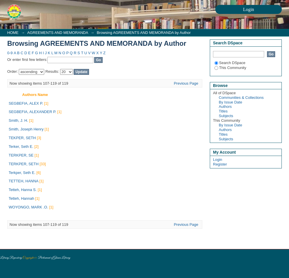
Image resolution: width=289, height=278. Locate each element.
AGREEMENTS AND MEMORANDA (57, 32)
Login (217, 159)
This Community (230, 68)
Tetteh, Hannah (21, 198)
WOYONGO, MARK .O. (28, 207)
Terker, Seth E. (21, 146)
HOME (12, 32)
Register (220, 164)
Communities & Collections (241, 97)
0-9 (10, 53)
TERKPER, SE (21, 155)
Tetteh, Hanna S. (23, 190)
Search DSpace (229, 63)
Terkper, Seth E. (22, 172)
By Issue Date (230, 102)
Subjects (226, 116)
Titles (223, 111)
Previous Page (186, 83)
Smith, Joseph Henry (26, 129)
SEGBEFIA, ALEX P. (26, 103)
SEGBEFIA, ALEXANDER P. (32, 112)
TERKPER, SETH (23, 164)
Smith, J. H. (18, 120)
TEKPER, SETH (22, 138)
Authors (225, 106)
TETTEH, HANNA (23, 181)
